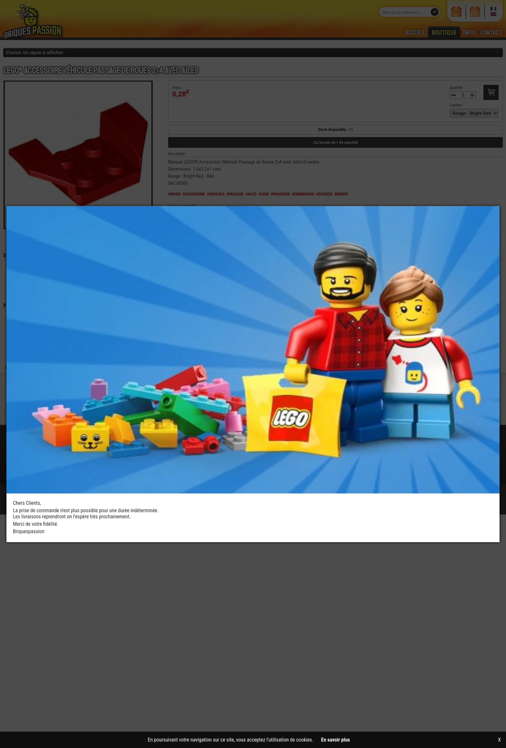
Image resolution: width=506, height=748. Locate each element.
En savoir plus (335, 740)
